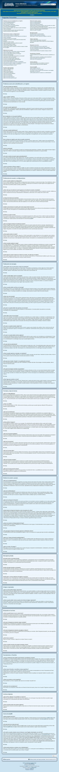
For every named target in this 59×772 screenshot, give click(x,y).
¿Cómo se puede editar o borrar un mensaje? (11, 52)
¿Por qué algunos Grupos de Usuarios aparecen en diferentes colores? (43, 27)
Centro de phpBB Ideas (7, 726)
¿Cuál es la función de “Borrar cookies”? (10, 31)
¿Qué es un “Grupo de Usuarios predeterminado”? (39, 28)
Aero (25, 764)
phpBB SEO (32, 768)
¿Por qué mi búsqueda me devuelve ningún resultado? (40, 47)
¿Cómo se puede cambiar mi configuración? (11, 35)
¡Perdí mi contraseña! (7, 28)
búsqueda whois (46, 734)
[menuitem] (36, 759)
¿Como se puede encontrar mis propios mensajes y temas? (40, 50)
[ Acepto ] (32, 14)
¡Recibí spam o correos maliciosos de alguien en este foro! (40, 36)
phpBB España (33, 767)
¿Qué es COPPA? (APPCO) (8, 23)
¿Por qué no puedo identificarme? (9, 26)
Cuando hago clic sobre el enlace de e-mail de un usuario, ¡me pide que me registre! (15, 47)
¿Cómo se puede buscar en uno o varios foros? (38, 46)
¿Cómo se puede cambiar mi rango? (9, 45)
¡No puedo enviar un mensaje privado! (37, 33)
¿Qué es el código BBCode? (8, 68)
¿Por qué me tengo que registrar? (9, 22)
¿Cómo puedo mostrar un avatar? (9, 44)
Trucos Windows (31, 763)
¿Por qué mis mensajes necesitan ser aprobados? (12, 63)
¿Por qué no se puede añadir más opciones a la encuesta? (13, 55)
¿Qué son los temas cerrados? (8, 76)
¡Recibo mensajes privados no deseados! (37, 35)
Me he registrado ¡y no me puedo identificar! (11, 25)
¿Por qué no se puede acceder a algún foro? (11, 58)
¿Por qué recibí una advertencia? (9, 60)
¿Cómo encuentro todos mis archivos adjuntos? (38, 64)
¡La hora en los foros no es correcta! (9, 38)
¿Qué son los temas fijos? (8, 75)
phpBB (31, 218)
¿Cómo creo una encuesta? (8, 54)
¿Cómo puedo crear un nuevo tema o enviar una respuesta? (14, 51)
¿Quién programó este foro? (35, 68)
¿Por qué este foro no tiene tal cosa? (36, 69)
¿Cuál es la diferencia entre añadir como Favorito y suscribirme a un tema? (42, 55)
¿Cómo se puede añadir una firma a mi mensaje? (12, 53)
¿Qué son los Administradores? (35, 22)
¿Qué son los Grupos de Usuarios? (36, 24)
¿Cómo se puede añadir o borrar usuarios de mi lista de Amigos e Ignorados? (42, 42)
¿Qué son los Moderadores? (35, 23)
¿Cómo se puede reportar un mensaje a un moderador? (13, 61)
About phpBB (43, 719)
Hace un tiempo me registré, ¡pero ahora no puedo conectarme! (14, 27)
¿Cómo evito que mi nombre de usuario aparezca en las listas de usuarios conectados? (15, 37)
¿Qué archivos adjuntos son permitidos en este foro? (39, 63)
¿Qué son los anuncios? (7, 74)
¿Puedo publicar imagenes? (8, 72)
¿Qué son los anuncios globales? (9, 73)
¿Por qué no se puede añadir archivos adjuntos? (12, 59)
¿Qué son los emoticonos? (8, 71)
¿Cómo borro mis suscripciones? (36, 59)
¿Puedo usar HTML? (7, 70)
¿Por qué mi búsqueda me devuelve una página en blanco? (40, 48)
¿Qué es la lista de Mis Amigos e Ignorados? (38, 40)
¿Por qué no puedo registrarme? (9, 24)
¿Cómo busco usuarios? (34, 49)
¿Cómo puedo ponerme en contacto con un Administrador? (40, 72)
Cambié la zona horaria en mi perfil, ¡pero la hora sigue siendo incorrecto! (14, 40)
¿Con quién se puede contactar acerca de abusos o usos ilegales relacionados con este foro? (41, 71)
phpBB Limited (50, 717)
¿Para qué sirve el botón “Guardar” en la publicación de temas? (14, 62)
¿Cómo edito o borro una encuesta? (9, 57)
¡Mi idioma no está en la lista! (8, 41)
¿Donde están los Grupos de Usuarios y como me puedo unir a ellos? (42, 25)
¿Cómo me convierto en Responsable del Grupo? (39, 26)
